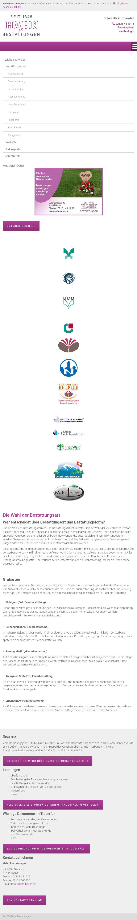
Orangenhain (14, 135)
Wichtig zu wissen (16, 59)
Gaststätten (12, 156)
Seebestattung (15, 89)
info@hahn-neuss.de (23, 883)
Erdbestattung (15, 73)
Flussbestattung (16, 96)
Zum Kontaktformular (24, 900)
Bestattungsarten (16, 66)
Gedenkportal (13, 149)
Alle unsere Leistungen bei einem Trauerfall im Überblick (53, 804)
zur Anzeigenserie (21, 226)
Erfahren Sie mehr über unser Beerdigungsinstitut (47, 761)
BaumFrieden (15, 127)
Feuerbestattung (16, 81)
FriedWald (13, 112)
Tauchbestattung (17, 104)
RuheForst (13, 119)
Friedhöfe (10, 142)
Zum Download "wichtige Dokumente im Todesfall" (46, 848)
